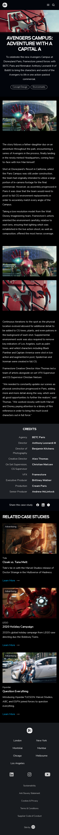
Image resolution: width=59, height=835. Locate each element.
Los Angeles (18, 763)
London (17, 740)
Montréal (17, 748)
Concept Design (20, 87)
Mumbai (41, 748)
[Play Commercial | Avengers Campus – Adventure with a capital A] (29, 115)
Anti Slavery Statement (29, 793)
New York (41, 740)
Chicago (17, 755)
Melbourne (42, 755)
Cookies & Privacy (29, 800)
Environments (39, 87)
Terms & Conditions (29, 808)
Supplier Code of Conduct (30, 816)
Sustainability (29, 785)
